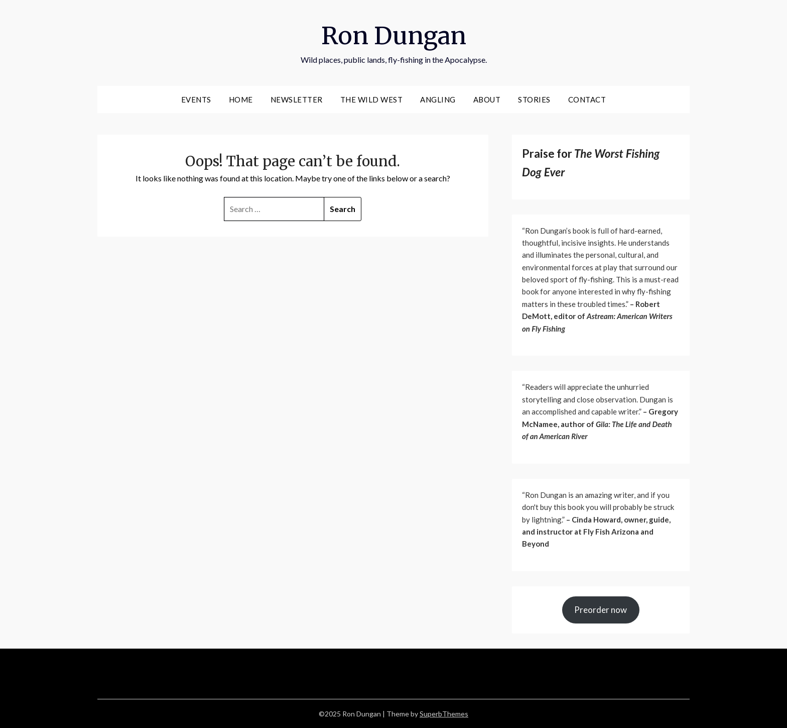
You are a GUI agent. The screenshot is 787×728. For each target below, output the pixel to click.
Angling (438, 99)
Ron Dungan (393, 36)
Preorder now (600, 609)
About (487, 99)
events (196, 99)
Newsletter (297, 99)
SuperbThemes (444, 713)
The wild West (371, 99)
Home (241, 99)
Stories (534, 99)
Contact (587, 99)
